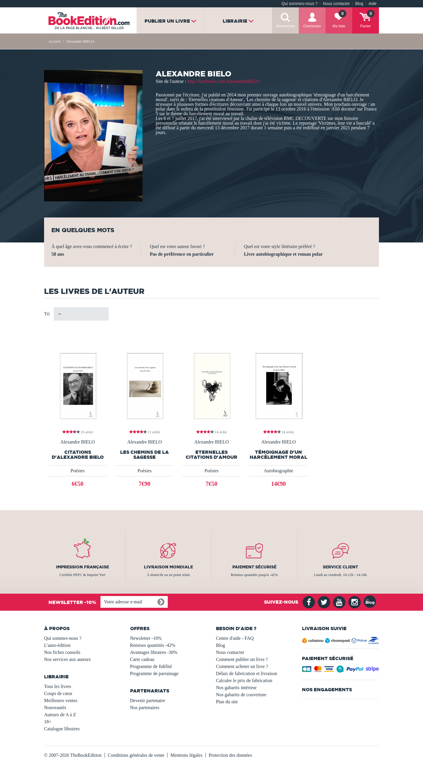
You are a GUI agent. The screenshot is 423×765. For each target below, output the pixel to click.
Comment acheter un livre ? (242, 666)
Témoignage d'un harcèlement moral (278, 455)
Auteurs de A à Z (60, 714)
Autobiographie (278, 470)
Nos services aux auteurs (67, 659)
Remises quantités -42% (153, 645)
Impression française (82, 567)
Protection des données (230, 755)
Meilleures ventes (60, 700)
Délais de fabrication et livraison (246, 673)
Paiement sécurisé (254, 567)
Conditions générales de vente (136, 755)
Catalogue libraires (62, 728)
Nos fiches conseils (62, 652)
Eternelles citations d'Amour (211, 455)
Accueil (54, 41)
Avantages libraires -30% (153, 652)
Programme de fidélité (151, 666)
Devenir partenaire (147, 700)
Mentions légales (186, 755)
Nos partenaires (145, 707)
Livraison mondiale (168, 567)
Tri (47, 313)
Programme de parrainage (154, 673)
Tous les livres (57, 686)
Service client (340, 567)
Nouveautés (55, 707)
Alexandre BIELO (77, 442)
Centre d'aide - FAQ (235, 638)
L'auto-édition (57, 645)
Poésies (77, 470)
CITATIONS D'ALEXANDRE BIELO (78, 455)
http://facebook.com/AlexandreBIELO (223, 81)
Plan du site (227, 701)
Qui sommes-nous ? (299, 3)
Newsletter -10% (146, 638)
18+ (47, 721)
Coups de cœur (58, 693)
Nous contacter (336, 3)
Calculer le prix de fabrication (244, 680)
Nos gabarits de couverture (241, 694)
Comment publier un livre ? (242, 659)
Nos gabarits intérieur (236, 687)
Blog (359, 3)
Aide (373, 3)
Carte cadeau (142, 659)
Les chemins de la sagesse (144, 455)
